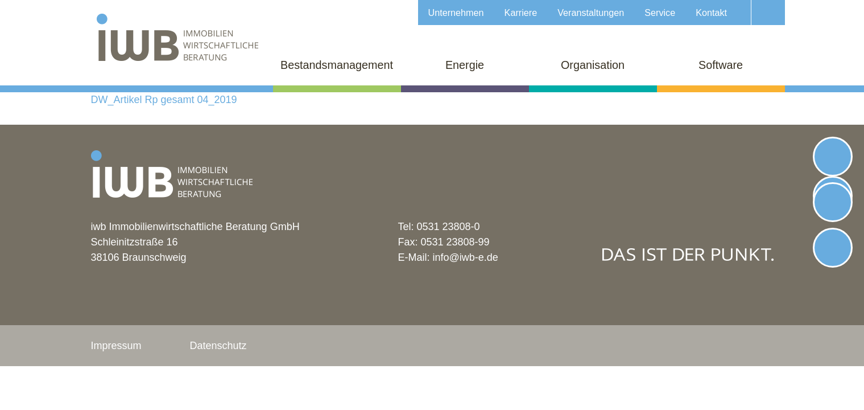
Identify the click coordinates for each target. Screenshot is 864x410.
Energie (464, 65)
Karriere (521, 12)
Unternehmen (456, 12)
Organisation (593, 65)
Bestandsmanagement (336, 65)
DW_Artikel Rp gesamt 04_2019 (164, 99)
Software (720, 65)
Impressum (116, 345)
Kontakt (711, 12)
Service (659, 12)
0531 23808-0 (448, 226)
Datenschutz (218, 345)
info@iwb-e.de (465, 257)
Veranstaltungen (590, 12)
